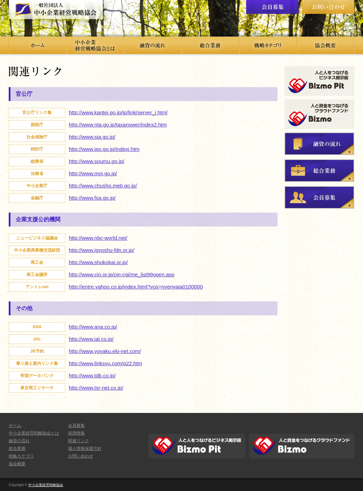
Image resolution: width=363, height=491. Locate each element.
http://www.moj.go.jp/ (93, 173)
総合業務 (17, 448)
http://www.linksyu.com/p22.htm (105, 363)
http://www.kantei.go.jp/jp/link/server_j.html (118, 112)
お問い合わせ (80, 456)
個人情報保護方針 (85, 448)
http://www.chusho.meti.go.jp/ (103, 186)
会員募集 (76, 425)
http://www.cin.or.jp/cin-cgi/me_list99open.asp (122, 274)
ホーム (15, 425)
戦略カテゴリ (21, 456)
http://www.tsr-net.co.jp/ (96, 388)
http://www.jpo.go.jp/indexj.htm (104, 149)
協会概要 (17, 463)
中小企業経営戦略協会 (45, 485)
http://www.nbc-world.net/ (98, 238)
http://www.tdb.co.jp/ (92, 375)
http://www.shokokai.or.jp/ (98, 262)
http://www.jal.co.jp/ (91, 339)
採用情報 (76, 433)
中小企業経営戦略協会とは (34, 433)
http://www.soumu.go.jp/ (96, 161)
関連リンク (78, 440)
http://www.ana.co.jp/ (93, 327)
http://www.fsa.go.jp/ (92, 198)
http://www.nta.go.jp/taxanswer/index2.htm (118, 125)
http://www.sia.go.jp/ (92, 137)
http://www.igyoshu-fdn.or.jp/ (101, 250)
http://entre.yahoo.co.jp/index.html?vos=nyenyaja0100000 (136, 287)
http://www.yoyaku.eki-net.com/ (105, 351)
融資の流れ (19, 440)
